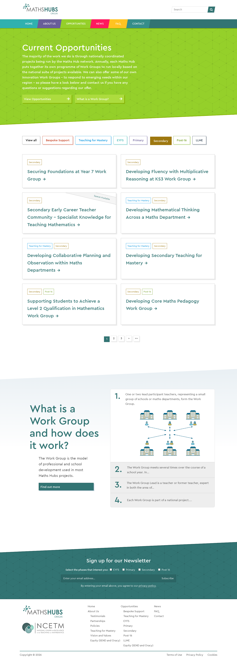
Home (29, 23)
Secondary (161, 140)
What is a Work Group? (93, 99)
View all (31, 140)
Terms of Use (174, 655)
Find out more (50, 486)
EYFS (120, 140)
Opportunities (76, 23)
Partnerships (97, 621)
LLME (199, 140)
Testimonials (97, 616)
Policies (95, 626)
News (100, 23)
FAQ (118, 23)
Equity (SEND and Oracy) (105, 640)
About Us (49, 23)
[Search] (190, 10)
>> (136, 338)
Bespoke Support (57, 140)
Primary (138, 140)
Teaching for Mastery (93, 140)
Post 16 (166, 570)
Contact (138, 23)
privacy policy (147, 585)
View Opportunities (37, 99)
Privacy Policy (194, 655)
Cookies (212, 655)
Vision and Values (100, 635)
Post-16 (182, 140)
